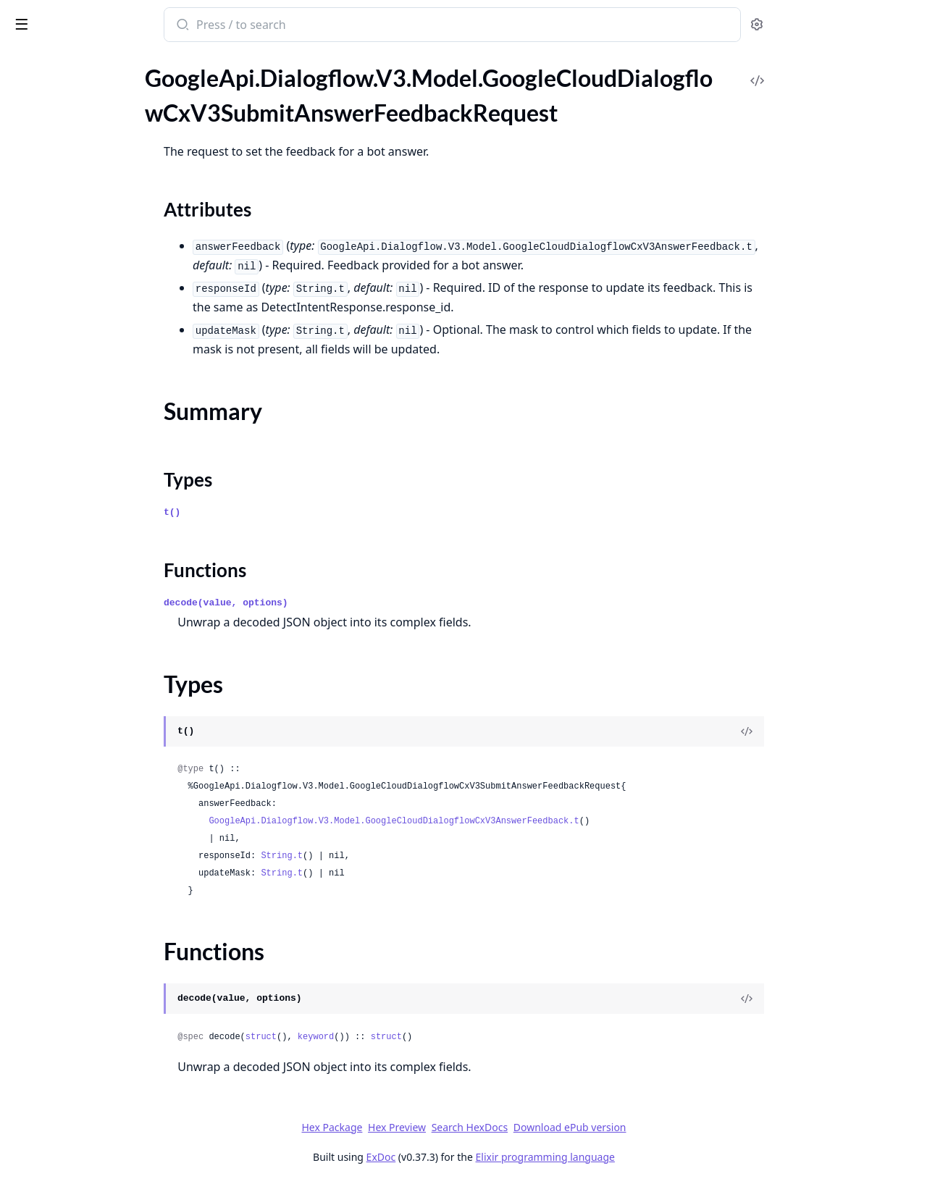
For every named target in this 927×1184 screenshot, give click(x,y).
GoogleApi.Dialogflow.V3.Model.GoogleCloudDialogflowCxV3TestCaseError (103, 257)
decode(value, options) (334, 602)
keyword (424, 1037)
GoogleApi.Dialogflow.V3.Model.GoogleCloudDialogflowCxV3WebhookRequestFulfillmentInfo (103, 843)
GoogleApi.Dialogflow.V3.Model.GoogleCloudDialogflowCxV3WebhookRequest (103, 824)
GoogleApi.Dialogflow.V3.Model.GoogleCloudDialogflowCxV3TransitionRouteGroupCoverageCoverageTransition (103, 550)
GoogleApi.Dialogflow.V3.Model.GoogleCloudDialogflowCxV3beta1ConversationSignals (103, 1156)
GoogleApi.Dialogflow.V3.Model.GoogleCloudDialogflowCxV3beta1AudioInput (103, 1058)
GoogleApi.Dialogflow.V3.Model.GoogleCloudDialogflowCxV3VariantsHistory (103, 648)
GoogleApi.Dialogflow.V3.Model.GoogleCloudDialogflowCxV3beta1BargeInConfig (103, 1078)
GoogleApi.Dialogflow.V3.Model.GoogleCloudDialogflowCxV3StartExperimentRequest (103, 75)
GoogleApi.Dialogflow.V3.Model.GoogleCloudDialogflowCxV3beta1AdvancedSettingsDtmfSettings (103, 1000)
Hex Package (440, 1127)
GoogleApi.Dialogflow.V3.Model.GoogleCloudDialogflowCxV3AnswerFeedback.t (502, 821)
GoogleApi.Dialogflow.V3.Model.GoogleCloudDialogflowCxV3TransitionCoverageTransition (103, 433)
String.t (390, 856)
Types (39, 174)
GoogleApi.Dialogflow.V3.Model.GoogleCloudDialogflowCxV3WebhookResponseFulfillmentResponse (103, 941)
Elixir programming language (653, 1157)
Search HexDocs (578, 1127)
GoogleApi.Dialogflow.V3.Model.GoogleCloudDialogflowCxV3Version (103, 667)
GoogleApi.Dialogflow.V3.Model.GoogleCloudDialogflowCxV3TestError (103, 315)
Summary (48, 157)
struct (369, 1037)
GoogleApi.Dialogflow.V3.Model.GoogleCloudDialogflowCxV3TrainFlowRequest (103, 393)
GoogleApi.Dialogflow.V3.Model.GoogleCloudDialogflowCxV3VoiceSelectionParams (103, 726)
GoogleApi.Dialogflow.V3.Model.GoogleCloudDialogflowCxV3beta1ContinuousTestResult (103, 1136)
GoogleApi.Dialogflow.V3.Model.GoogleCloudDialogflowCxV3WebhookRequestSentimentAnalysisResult (103, 902)
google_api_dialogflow (79, 17)
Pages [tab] (26, 62)
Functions (50, 191)
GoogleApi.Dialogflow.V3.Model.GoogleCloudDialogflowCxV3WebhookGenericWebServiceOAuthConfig (103, 785)
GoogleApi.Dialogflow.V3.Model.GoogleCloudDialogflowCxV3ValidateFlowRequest (103, 609)
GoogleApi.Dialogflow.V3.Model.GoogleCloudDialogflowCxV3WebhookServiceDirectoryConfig (103, 960)
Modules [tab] (87, 62)
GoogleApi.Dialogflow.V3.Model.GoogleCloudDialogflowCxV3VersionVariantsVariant (103, 706)
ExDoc (489, 1157)
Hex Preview (505, 1127)
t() (280, 512)
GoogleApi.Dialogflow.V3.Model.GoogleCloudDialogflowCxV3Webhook (103, 745)
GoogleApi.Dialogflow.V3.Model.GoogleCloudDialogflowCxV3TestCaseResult (103, 276)
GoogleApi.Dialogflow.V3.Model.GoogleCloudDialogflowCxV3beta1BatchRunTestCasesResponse (103, 1117)
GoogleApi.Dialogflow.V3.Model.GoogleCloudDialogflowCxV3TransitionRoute (103, 472)
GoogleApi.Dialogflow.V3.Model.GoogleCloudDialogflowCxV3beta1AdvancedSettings (103, 980)
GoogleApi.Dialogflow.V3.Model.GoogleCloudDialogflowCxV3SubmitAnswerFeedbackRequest (103, 114)
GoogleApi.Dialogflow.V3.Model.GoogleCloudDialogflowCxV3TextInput (103, 354)
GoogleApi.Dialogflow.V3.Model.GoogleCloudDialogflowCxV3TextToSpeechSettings (103, 374)
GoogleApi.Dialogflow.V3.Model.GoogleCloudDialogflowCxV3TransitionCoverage (103, 413)
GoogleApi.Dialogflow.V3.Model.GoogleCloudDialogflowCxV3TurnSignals (103, 569)
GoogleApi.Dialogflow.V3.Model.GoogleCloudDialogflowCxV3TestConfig (103, 296)
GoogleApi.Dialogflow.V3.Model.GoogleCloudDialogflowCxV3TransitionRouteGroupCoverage (103, 511)
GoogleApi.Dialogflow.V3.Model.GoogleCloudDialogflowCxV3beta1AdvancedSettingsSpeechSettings (103, 1039)
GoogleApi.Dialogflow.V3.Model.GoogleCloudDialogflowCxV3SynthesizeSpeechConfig (103, 217)
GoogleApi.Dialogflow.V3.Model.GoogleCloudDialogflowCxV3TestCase (103, 237)
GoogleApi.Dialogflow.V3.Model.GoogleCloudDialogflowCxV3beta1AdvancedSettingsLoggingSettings (103, 1019)
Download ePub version (677, 1127)
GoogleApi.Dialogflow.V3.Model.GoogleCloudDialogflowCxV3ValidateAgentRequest (103, 589)
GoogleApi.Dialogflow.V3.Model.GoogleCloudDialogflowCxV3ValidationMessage (103, 628)
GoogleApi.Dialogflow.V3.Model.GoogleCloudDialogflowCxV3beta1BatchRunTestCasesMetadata (103, 1097)
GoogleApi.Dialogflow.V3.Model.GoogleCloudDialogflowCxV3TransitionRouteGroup (103, 491)
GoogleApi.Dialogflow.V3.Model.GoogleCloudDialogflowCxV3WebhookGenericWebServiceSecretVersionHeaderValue (103, 804)
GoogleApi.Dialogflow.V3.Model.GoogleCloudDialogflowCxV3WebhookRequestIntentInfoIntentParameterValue (103, 882)
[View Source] (855, 731)
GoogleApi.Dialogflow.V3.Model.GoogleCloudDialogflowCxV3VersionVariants (103, 687)
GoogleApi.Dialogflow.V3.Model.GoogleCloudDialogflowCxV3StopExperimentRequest (103, 94)
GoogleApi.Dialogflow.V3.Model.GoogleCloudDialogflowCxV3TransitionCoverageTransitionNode (103, 452)
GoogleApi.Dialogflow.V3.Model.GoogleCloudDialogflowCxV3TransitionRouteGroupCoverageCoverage (103, 530)
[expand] (203, 77)
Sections (46, 139)
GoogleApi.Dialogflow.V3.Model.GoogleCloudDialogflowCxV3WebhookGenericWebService (103, 765)
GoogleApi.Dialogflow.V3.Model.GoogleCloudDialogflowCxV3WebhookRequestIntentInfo (103, 863)
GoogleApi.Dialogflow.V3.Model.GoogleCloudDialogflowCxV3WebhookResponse (103, 921)
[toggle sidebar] (198, 23)
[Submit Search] (290, 26)
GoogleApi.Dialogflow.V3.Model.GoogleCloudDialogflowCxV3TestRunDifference (103, 335)
